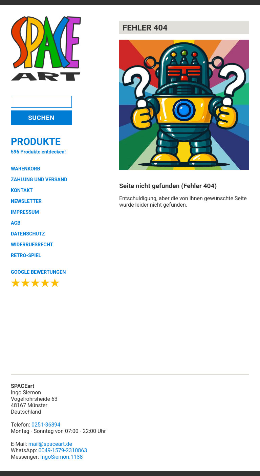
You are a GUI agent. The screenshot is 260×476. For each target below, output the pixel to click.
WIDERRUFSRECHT (32, 245)
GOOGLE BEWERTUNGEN (38, 272)
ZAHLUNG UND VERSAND (39, 180)
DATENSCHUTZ (28, 234)
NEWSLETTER (26, 201)
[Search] (41, 102)
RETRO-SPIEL (26, 255)
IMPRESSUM (25, 212)
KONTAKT (22, 190)
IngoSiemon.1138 (61, 457)
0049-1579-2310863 (62, 450)
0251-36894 (45, 424)
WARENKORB (25, 169)
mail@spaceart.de (50, 444)
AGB (16, 223)
